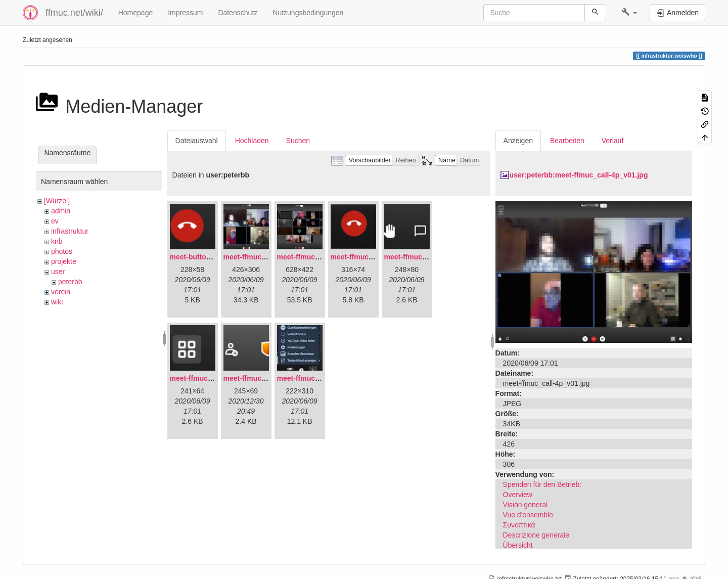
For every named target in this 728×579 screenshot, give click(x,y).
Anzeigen (518, 141)
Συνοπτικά (519, 525)
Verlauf (613, 141)
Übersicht (518, 545)
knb (57, 241)
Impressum (185, 13)
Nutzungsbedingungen (307, 13)
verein (60, 292)
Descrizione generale (536, 535)
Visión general (525, 505)
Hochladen (252, 141)
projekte (63, 261)
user (58, 272)
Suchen (298, 141)
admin (60, 211)
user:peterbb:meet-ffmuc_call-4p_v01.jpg (579, 175)
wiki (57, 302)
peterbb (70, 282)
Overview (517, 495)
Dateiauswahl (196, 141)
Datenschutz (237, 13)
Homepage (135, 13)
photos (61, 251)
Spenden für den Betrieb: (542, 484)
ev (55, 221)
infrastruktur (69, 231)
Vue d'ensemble (528, 515)
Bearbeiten (567, 141)
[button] (629, 12)
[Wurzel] (57, 201)
